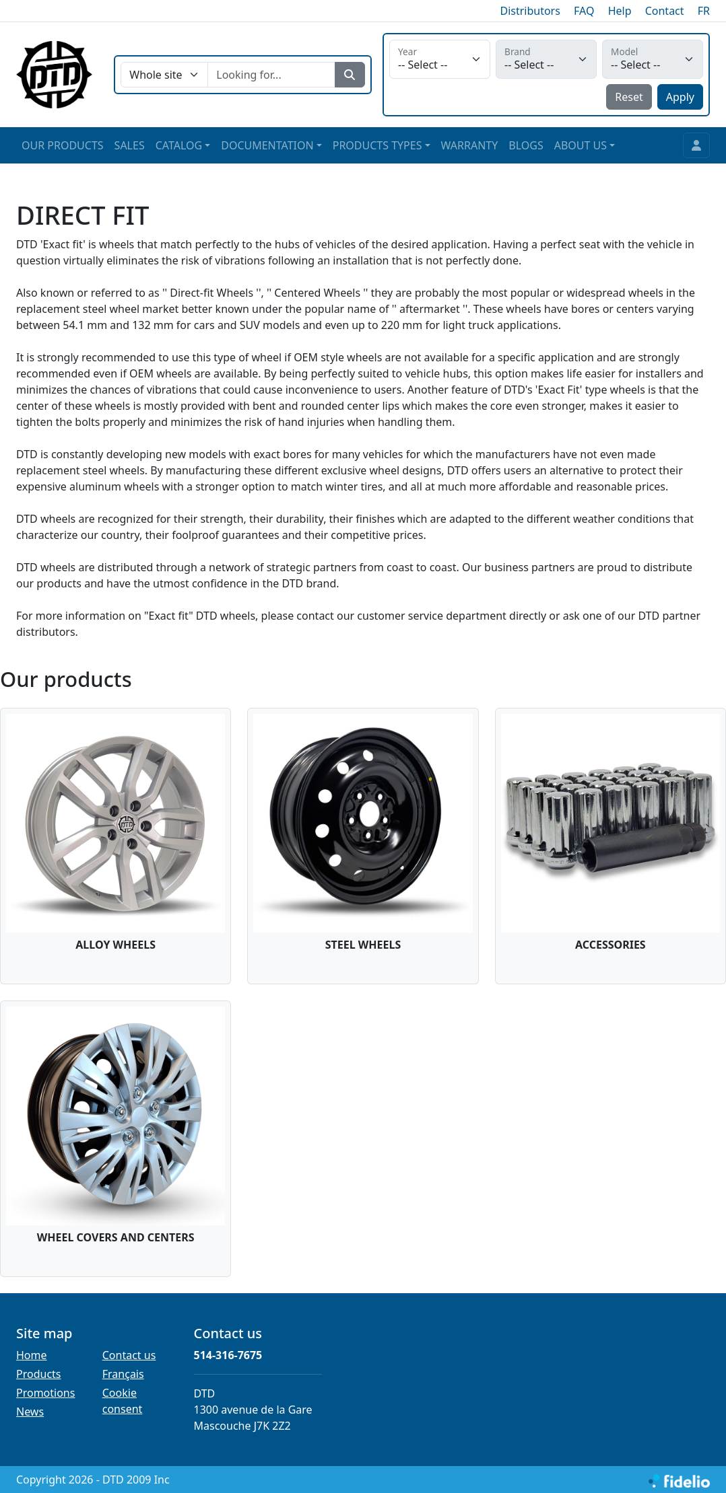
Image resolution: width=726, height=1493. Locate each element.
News (30, 1411)
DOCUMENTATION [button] (267, 145)
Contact (664, 10)
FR (704, 10)
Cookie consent (122, 1400)
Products (38, 1374)
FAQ (584, 10)
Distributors (530, 10)
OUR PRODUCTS (63, 145)
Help (620, 10)
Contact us (129, 1355)
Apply (680, 96)
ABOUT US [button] (580, 145)
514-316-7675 (228, 1355)
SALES (129, 145)
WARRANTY (469, 145)
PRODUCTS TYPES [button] (377, 145)
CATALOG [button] (179, 145)
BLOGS (525, 145)
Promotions (45, 1392)
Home (31, 1355)
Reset (628, 96)
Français (123, 1374)
